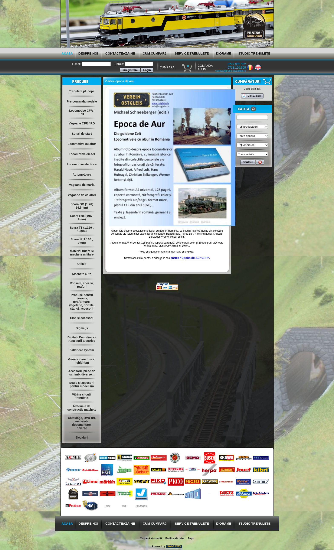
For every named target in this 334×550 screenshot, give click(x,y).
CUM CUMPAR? (155, 53)
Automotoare (81, 174)
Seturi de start (82, 133)
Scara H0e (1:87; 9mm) (82, 217)
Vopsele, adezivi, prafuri (82, 284)
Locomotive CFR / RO (81, 112)
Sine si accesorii (82, 318)
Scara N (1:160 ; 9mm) (82, 241)
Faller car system (82, 350)
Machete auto (81, 274)
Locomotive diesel (82, 154)
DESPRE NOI (88, 53)
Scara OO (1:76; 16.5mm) (82, 205)
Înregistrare (130, 70)
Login (147, 70)
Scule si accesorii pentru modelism (81, 384)
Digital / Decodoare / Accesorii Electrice (82, 339)
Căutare (248, 162)
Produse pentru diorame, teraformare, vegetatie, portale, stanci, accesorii (81, 301)
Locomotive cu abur (82, 144)
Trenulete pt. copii (82, 91)
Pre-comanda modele (82, 101)
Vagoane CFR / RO (82, 123)
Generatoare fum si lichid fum (81, 361)
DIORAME (223, 53)
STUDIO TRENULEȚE (254, 53)
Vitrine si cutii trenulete (82, 396)
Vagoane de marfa (82, 184)
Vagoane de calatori (82, 195)
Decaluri (82, 437)
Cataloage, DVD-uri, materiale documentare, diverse (82, 423)
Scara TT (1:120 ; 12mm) (82, 229)
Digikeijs (82, 328)
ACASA (67, 53)
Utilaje (81, 264)
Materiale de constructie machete (81, 407)
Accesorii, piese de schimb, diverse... (81, 372)
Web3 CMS (174, 546)
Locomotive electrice (81, 164)
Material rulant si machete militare (82, 252)
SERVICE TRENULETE (192, 53)
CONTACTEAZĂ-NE (120, 53)
